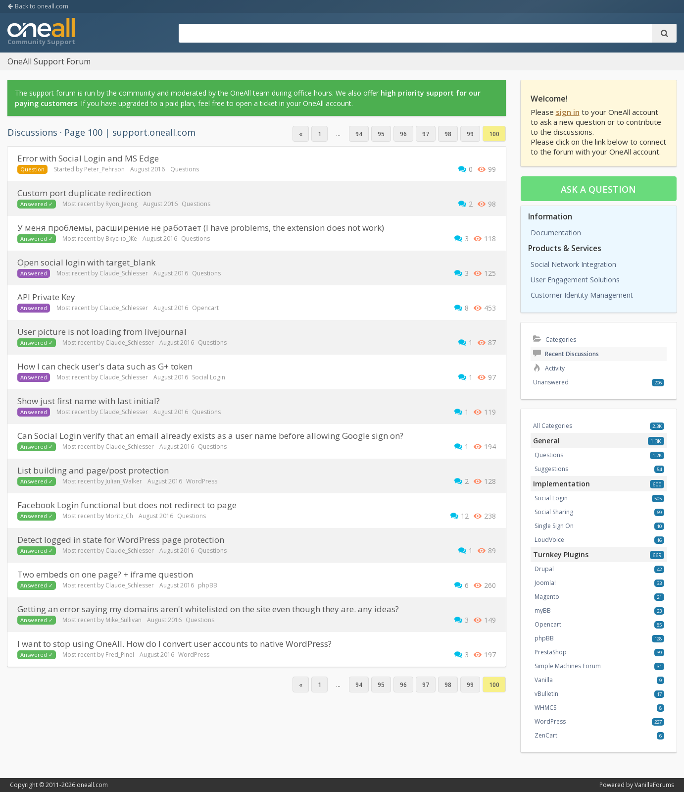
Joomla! (545, 583)
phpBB (207, 585)
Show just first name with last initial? (88, 401)
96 (403, 134)
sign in (568, 112)
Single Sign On (554, 526)
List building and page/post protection (93, 470)
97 (425, 134)
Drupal (544, 569)
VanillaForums (654, 785)
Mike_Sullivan (123, 620)
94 (358, 134)
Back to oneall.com (37, 6)
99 (470, 134)
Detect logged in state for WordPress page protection (120, 539)
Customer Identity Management (582, 295)
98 (447, 134)
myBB (543, 610)
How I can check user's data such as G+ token (105, 366)
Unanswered (551, 382)
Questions (184, 169)
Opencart (205, 308)
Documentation (556, 232)
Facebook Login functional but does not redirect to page (127, 505)
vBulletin (546, 693)
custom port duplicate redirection (84, 193)
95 (381, 134)
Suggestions (551, 469)
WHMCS (545, 707)
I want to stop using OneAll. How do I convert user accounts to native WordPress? (174, 643)
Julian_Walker (123, 481)
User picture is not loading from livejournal (102, 331)
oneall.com (92, 785)
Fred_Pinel (119, 654)
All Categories (552, 426)
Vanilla (544, 680)
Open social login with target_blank (86, 262)
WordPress (201, 481)
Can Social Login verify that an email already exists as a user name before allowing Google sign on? (210, 435)
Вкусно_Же (121, 238)
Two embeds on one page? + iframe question (105, 574)
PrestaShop (551, 652)
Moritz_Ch (119, 516)
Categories (554, 339)
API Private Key (46, 297)
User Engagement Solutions (575, 279)
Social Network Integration (573, 264)
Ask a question (598, 189)
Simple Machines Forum (568, 666)
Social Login (208, 377)
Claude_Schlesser (123, 273)
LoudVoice (549, 539)
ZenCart (546, 735)
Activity (549, 368)
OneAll (41, 33)
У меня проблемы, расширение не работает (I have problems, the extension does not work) (200, 227)
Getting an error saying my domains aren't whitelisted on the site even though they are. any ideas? (208, 609)
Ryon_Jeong (121, 204)
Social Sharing (554, 512)
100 (494, 134)
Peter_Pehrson (104, 169)
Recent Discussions (566, 354)
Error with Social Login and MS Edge (88, 158)
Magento (547, 596)
